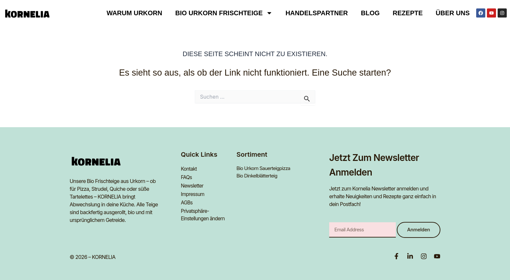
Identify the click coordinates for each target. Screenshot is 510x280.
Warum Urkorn (134, 13)
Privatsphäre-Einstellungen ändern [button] (204, 211)
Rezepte (408, 13)
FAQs (187, 176)
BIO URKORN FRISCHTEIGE (224, 12)
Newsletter (193, 184)
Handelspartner (317, 13)
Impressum (193, 192)
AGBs (187, 199)
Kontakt (189, 168)
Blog (370, 13)
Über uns (453, 13)
